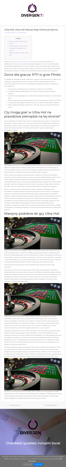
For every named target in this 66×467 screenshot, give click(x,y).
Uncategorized (9, 32)
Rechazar (27, 464)
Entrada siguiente (51, 405)
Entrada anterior (14, 405)
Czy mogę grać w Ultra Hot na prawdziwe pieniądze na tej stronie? (18, 48)
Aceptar (38, 464)
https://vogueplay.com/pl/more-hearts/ (21, 61)
